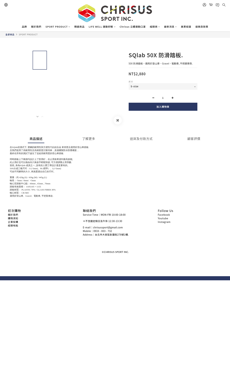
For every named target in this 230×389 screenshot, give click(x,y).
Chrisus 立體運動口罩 (133, 26)
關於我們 (36, 26)
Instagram (164, 222)
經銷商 (155, 26)
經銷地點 (13, 225)
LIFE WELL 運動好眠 (102, 26)
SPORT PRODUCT (58, 26)
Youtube (163, 218)
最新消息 (170, 26)
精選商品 (79, 26)
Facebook (164, 214)
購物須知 (13, 218)
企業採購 (13, 222)
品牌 (24, 26)
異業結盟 (186, 26)
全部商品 (9, 34)
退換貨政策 (201, 26)
